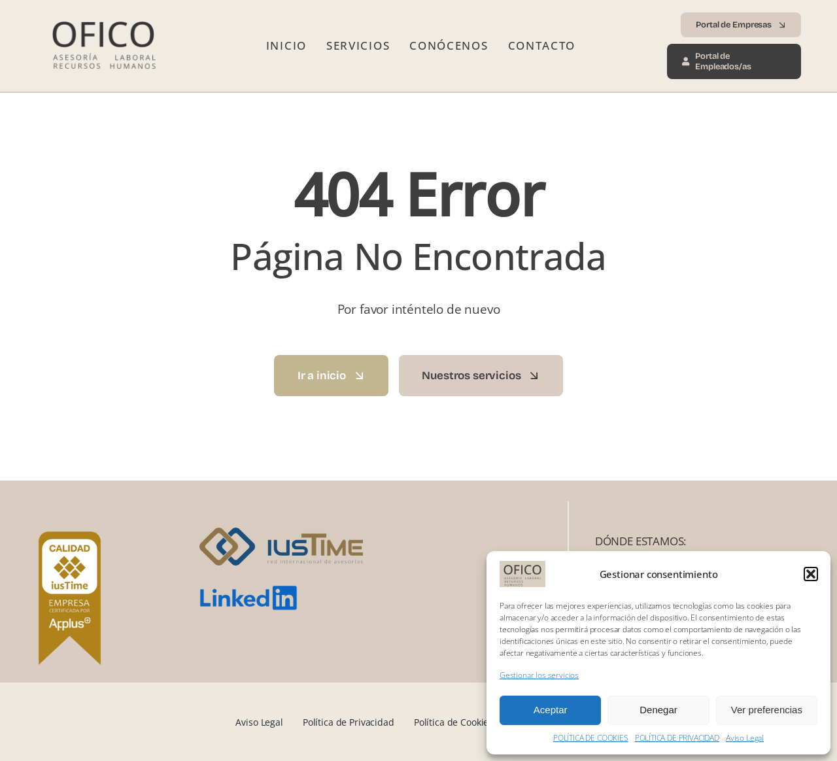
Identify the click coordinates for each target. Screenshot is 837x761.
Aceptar (551, 709)
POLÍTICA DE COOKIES (590, 737)
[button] (810, 574)
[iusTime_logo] (281, 533)
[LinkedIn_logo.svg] (248, 590)
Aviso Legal (745, 737)
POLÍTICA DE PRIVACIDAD (677, 737)
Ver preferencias (766, 709)
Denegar (658, 709)
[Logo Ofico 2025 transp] (103, 16)
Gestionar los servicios (539, 675)
